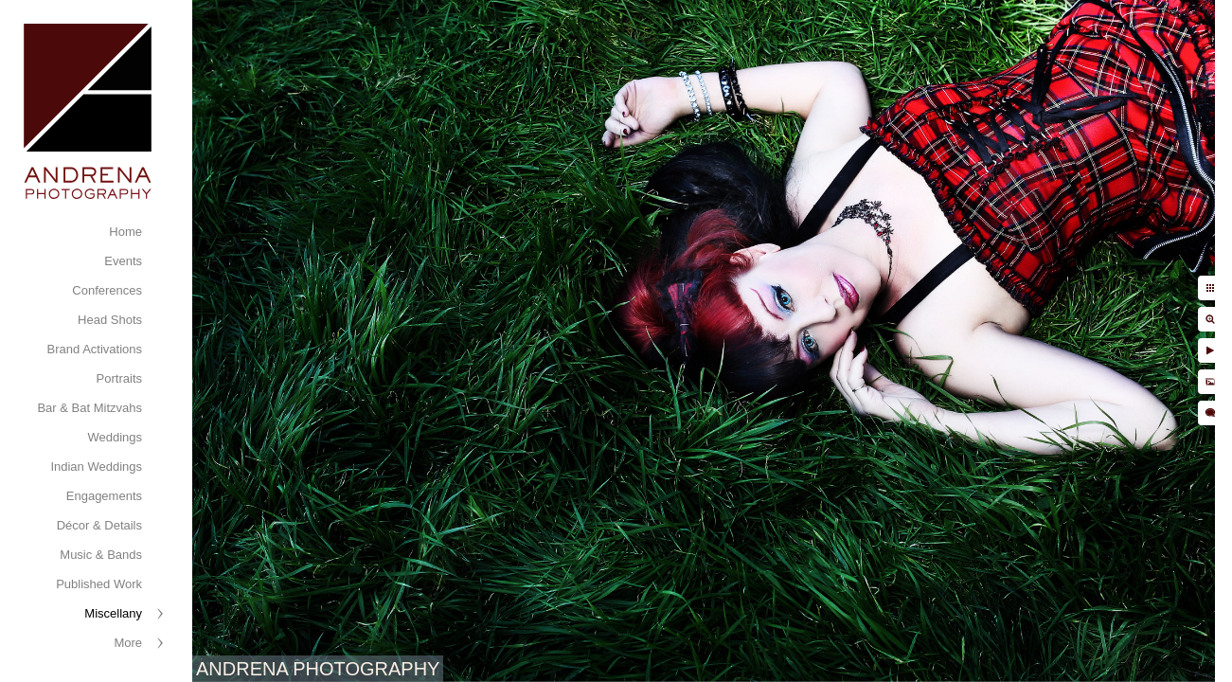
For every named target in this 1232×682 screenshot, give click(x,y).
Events (123, 261)
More (128, 643)
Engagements (104, 496)
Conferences (107, 290)
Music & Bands (101, 554)
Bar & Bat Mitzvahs (89, 408)
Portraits (119, 378)
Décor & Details (99, 525)
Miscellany (113, 613)
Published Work (99, 584)
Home (125, 231)
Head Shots (110, 320)
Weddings (114, 437)
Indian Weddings (96, 466)
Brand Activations (94, 349)
